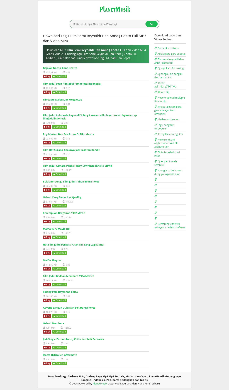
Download (59, 76)
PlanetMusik (100, 383)
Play (47, 76)
